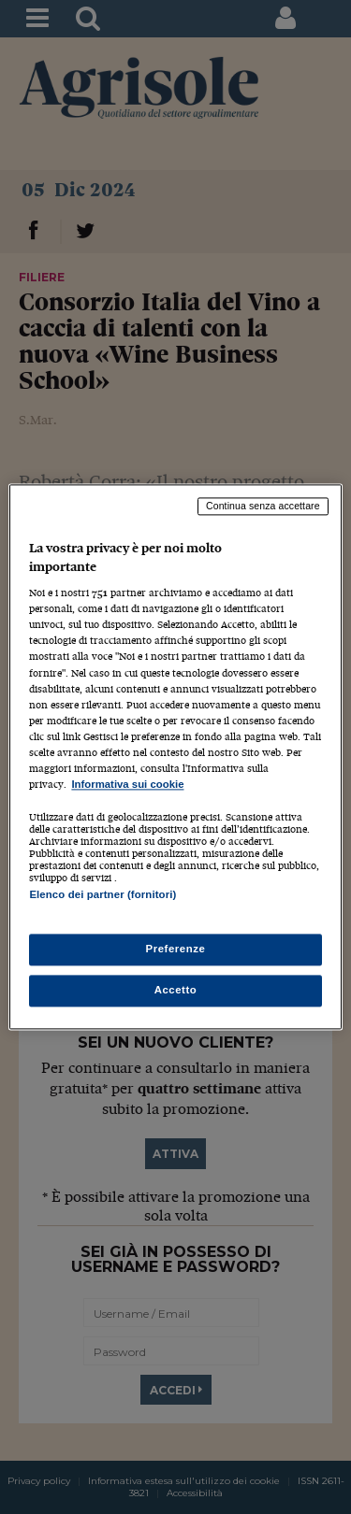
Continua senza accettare (263, 505)
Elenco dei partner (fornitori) (102, 894)
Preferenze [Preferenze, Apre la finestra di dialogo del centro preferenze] (176, 949)
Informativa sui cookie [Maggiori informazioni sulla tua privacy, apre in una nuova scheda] (127, 784)
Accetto (175, 990)
